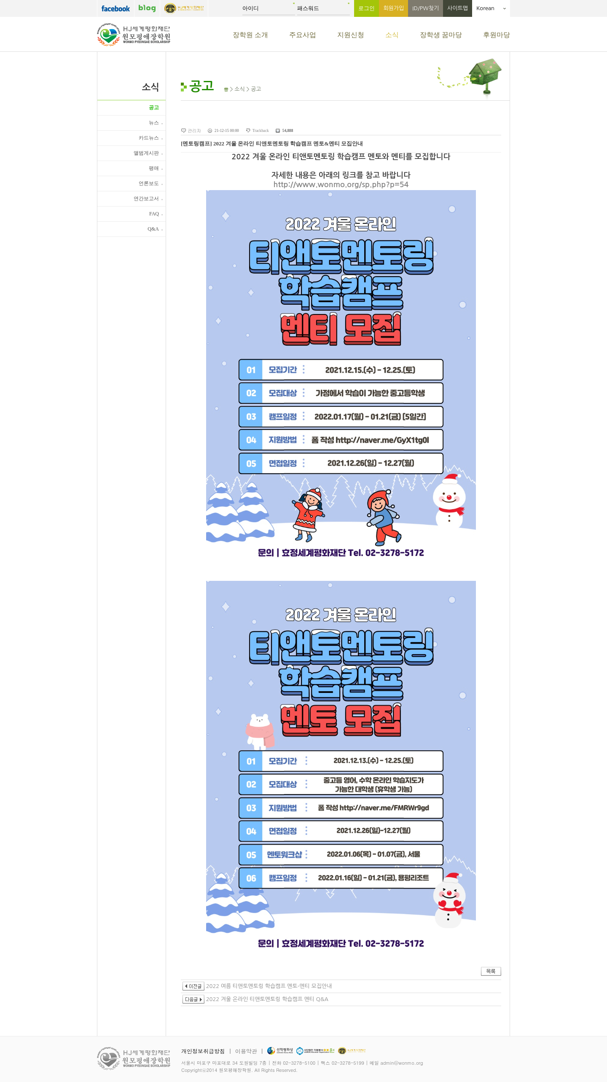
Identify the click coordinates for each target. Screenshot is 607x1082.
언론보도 (149, 183)
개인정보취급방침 (203, 1051)
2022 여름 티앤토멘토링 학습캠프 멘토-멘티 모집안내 (257, 986)
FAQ (154, 214)
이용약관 (246, 1051)
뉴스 (154, 123)
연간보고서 (146, 198)
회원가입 (393, 8)
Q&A (153, 229)
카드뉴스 (149, 138)
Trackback (260, 131)
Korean (491, 8)
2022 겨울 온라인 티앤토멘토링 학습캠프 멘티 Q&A (255, 999)
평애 (154, 168)
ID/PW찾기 (425, 8)
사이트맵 (457, 8)
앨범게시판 (146, 153)
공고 (154, 107)
